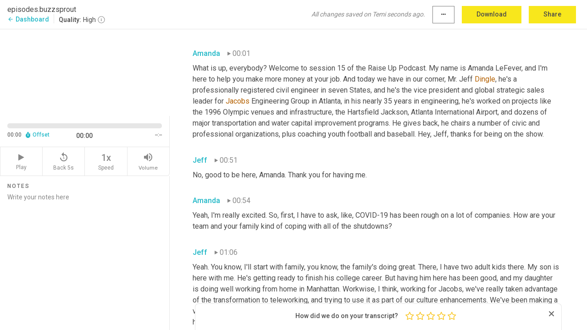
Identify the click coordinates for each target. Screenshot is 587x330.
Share (552, 14)
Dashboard (28, 19)
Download (491, 14)
